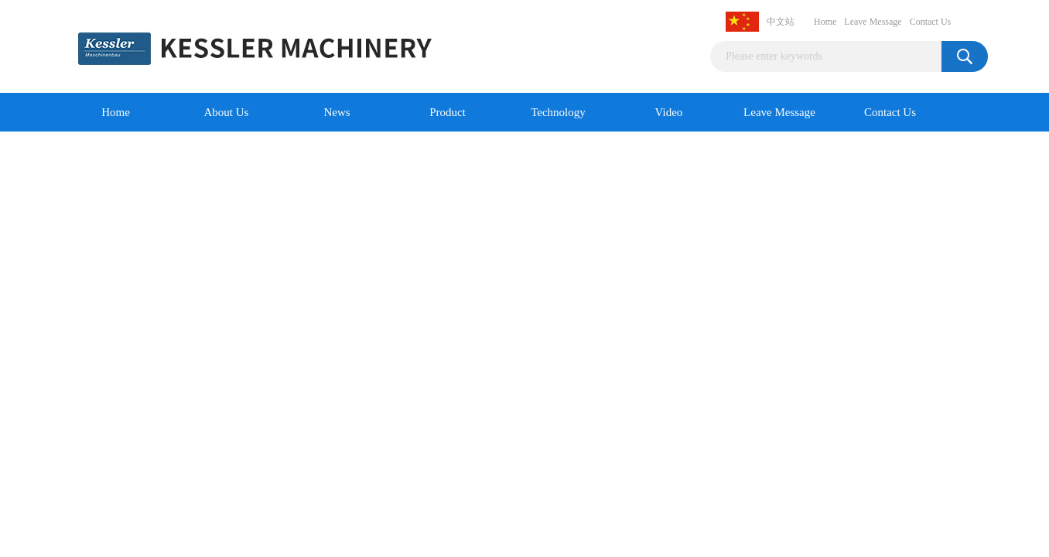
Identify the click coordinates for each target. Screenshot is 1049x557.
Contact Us (931, 21)
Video (669, 112)
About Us (226, 112)
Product (447, 112)
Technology (558, 112)
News (336, 112)
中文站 (780, 21)
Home (825, 21)
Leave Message (872, 21)
